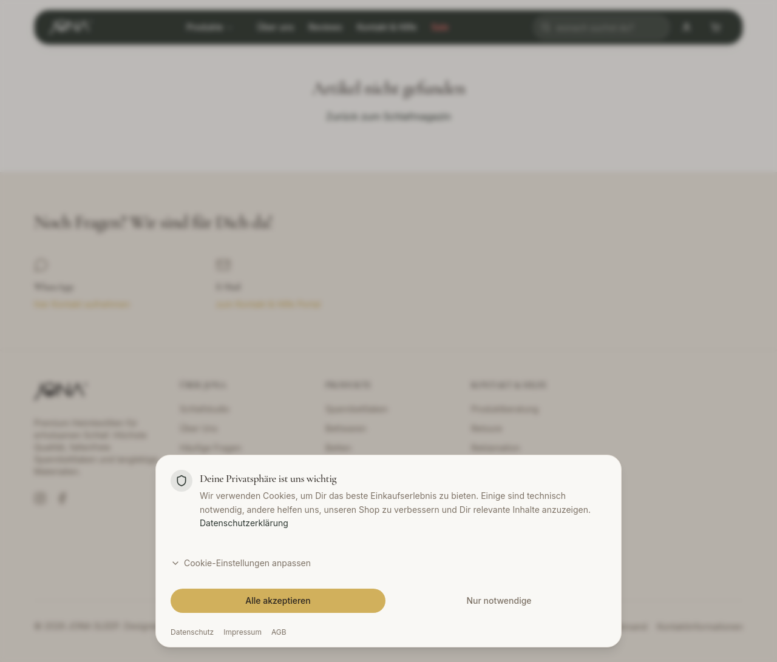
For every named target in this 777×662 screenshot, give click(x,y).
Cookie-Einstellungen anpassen (241, 563)
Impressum (242, 632)
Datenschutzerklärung (244, 523)
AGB (279, 632)
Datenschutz (192, 632)
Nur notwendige (498, 600)
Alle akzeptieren (278, 600)
